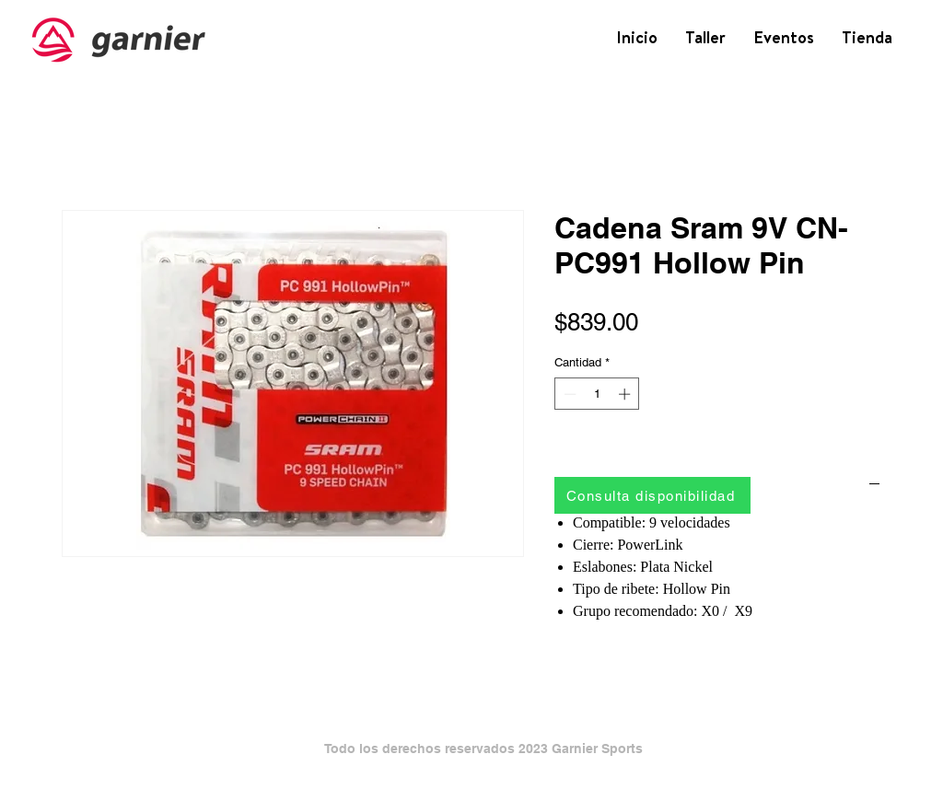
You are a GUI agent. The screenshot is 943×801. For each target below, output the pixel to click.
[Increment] (626, 394)
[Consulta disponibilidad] (652, 495)
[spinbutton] (597, 394)
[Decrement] (568, 394)
